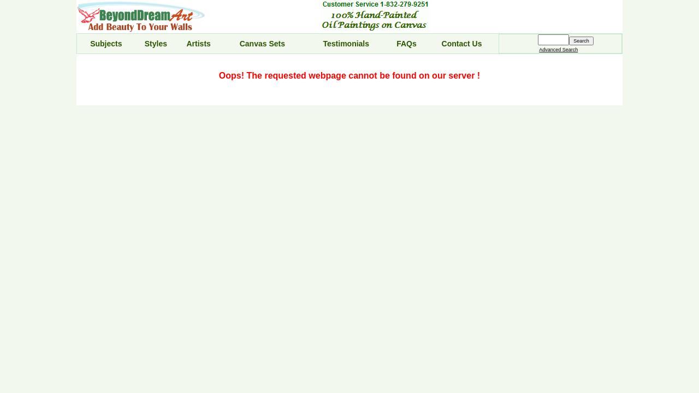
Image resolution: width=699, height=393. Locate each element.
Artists (198, 43)
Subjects (106, 43)
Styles (156, 43)
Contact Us (462, 43)
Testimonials (346, 43)
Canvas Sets (262, 43)
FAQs (406, 43)
